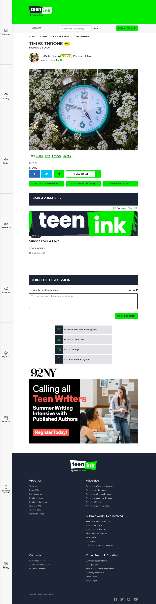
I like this (87, 174)
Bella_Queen (52, 55)
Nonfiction (6, 225)
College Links (92, 564)
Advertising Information (96, 490)
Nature (67, 155)
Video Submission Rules (96, 533)
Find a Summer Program (72, 359)
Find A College (67, 349)
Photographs (61, 36)
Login (133, 290)
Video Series (91, 576)
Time (47, 155)
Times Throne (81, 36)
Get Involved (91, 541)
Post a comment (46, 183)
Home (32, 36)
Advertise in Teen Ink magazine (100, 486)
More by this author (51, 60)
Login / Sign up (127, 28)
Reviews (6, 290)
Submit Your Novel (94, 525)
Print (33, 163)
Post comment (126, 316)
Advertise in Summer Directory (100, 498)
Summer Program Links (96, 560)
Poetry (6, 96)
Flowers (56, 155)
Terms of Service (36, 513)
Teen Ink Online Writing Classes (100, 568)
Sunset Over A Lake (44, 241)
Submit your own (120, 183)
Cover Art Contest (37, 560)
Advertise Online (93, 502)
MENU (36, 28)
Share (33, 167)
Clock (39, 155)
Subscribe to (76, 329)
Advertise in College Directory (99, 494)
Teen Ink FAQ (35, 506)
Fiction (6, 161)
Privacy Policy (35, 510)
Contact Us (34, 490)
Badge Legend (92, 580)
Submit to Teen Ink (69, 339)
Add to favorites (83, 183)
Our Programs (35, 494)
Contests (6, 419)
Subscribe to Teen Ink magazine (100, 545)
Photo (44, 36)
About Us (33, 486)
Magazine (6, 31)
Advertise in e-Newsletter (97, 506)
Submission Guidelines (96, 529)
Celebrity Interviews (38, 502)
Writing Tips (91, 537)
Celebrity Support (36, 498)
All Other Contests (37, 568)
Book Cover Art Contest (39, 564)
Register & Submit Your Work (99, 521)
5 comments (37, 253)
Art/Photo (6, 354)
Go (96, 28)
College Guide (6, 565)
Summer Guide (6, 489)
